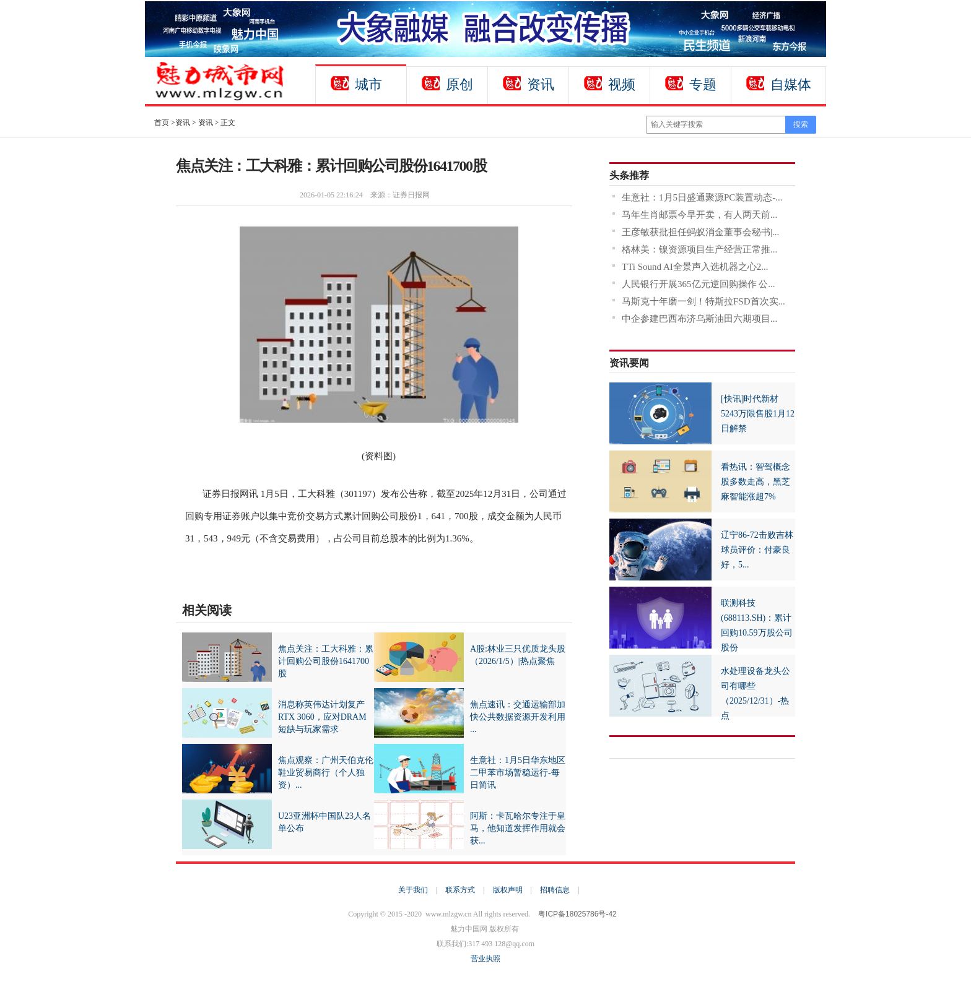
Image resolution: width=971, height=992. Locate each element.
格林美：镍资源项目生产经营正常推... (699, 249)
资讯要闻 (629, 363)
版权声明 (508, 890)
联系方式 (460, 890)
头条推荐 (629, 175)
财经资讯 (254, 570)
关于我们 (413, 890)
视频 (621, 84)
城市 (368, 84)
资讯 (540, 84)
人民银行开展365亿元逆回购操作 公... (698, 284)
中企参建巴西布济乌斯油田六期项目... (699, 319)
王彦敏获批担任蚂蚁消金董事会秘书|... (700, 232)
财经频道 (222, 570)
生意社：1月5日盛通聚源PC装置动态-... (702, 197)
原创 (459, 84)
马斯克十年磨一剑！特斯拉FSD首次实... (703, 301)
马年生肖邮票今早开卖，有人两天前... (699, 215)
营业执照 (485, 958)
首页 (161, 122)
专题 (702, 84)
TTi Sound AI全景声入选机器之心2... (695, 267)
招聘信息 (555, 890)
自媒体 (790, 84)
